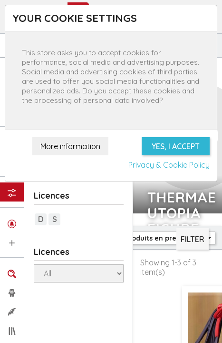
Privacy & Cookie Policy (169, 165)
